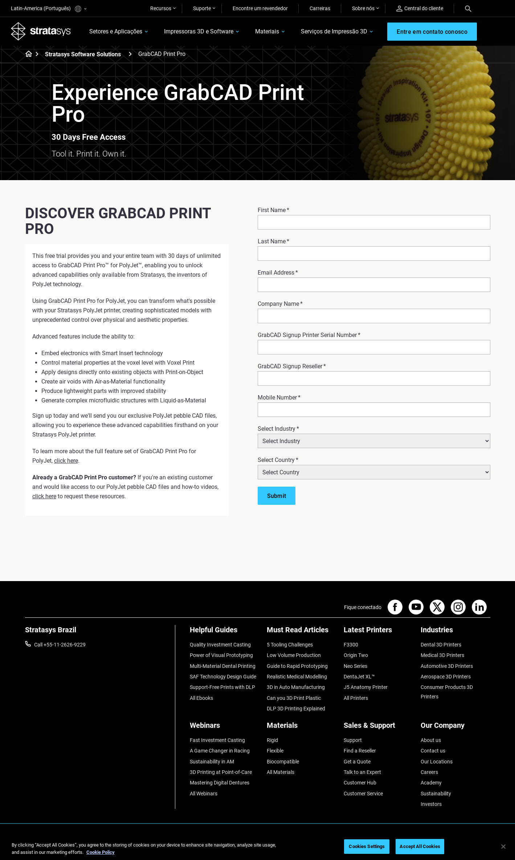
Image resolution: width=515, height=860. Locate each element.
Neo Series (355, 666)
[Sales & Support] (378, 728)
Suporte (202, 8)
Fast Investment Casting (217, 740)
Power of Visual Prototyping (221, 655)
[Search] (468, 8)
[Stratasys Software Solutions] (130, 53)
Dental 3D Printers (441, 645)
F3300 (351, 645)
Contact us (433, 751)
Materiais (267, 31)
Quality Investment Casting (220, 645)
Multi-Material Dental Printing (223, 666)
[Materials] (301, 728)
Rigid (272, 740)
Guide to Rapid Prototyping (297, 666)
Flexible (275, 751)
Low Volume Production (294, 655)
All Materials (280, 772)
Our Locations (437, 761)
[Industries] (455, 632)
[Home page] (26, 54)
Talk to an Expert (362, 772)
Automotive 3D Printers (447, 666)
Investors (431, 804)
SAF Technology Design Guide (223, 677)
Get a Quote (357, 761)
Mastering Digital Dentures (219, 783)
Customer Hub (360, 783)
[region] (257, 847)
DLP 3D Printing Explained (296, 708)
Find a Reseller (360, 751)
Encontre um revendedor (260, 8)
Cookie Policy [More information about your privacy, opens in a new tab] (100, 852)
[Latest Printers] (378, 632)
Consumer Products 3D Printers (447, 691)
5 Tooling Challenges (290, 645)
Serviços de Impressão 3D (334, 31)
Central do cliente (419, 8)
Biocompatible (283, 761)
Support (353, 740)
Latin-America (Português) (48, 8)
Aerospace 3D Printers (446, 677)
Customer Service (363, 793)
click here (66, 460)
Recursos (160, 8)
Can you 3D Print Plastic (294, 698)
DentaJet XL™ (359, 677)
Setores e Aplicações (115, 31)
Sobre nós (363, 8)
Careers (429, 772)
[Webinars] (224, 728)
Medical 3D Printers (442, 655)
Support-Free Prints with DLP (222, 687)
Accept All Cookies (420, 846)
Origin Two (356, 655)
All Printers (356, 698)
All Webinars (203, 793)
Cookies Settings (367, 846)
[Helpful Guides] (224, 632)
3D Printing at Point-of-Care (221, 772)
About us (431, 740)
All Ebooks (201, 698)
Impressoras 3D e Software (198, 31)
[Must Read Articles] (301, 632)
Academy (431, 783)
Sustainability (436, 793)
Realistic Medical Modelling (297, 677)
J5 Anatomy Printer (366, 687)
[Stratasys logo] (41, 31)
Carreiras (320, 8)
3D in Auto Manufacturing (296, 687)
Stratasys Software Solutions (83, 54)
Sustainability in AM (212, 761)
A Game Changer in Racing (220, 751)
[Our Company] (455, 728)
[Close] (503, 847)
